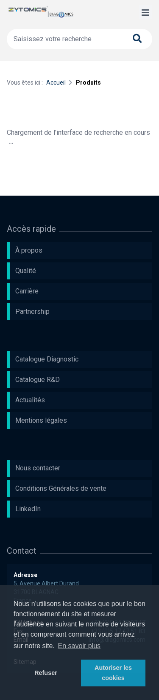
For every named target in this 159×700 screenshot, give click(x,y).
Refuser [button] (45, 672)
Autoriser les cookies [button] (113, 672)
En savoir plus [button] (79, 645)
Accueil (56, 82)
